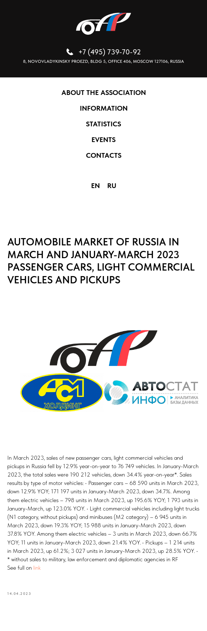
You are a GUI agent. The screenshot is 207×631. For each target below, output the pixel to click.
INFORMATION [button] (104, 108)
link (37, 567)
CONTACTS (103, 155)
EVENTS (103, 139)
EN (95, 185)
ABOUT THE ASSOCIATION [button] (103, 92)
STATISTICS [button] (103, 124)
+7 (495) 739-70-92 (109, 51)
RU (111, 185)
